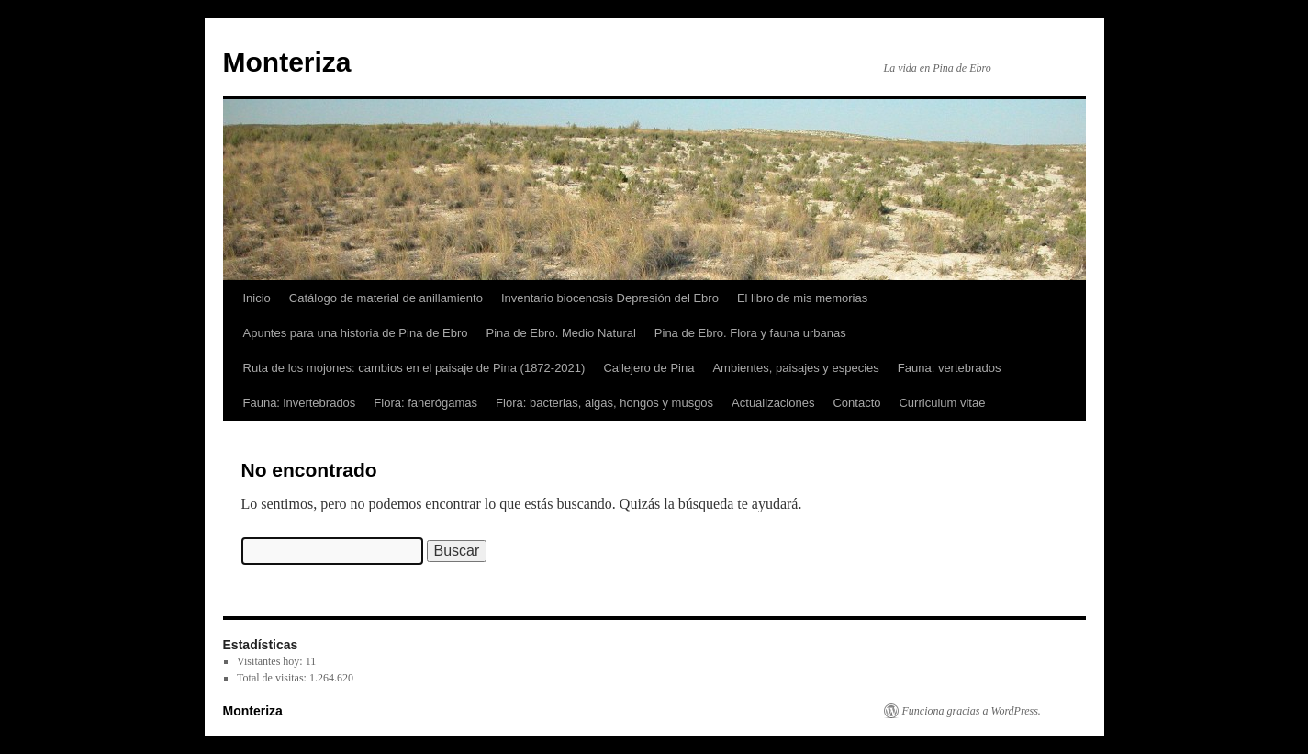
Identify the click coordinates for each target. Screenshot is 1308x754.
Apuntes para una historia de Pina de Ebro (355, 333)
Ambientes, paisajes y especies (795, 368)
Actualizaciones (773, 403)
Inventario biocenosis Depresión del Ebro (610, 298)
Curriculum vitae (942, 403)
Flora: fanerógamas (425, 403)
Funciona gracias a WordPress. (971, 710)
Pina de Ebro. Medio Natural (561, 333)
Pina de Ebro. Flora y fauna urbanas (750, 333)
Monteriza (287, 62)
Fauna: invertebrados (299, 403)
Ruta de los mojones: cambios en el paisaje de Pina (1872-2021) (414, 368)
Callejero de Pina (648, 368)
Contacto (856, 403)
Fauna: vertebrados (949, 368)
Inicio (257, 298)
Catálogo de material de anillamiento (386, 298)
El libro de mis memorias (802, 298)
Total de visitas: (273, 677)
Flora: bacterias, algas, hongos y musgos (604, 403)
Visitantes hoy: (271, 661)
